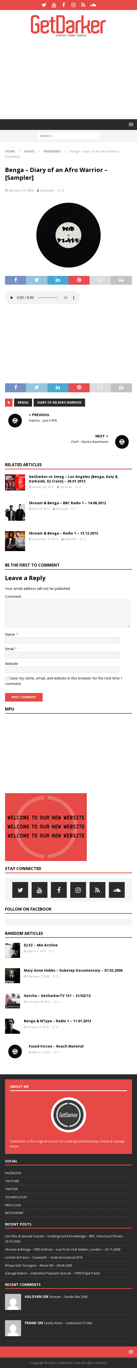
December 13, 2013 (45, 539)
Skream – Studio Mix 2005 (68, 1296)
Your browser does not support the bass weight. (42, 297)
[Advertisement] (71, 78)
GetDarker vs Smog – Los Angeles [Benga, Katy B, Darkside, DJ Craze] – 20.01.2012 (73, 478)
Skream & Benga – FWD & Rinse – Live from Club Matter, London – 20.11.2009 (62, 1249)
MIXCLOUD (13, 1205)
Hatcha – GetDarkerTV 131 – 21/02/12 (57, 995)
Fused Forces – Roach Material (56, 1046)
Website (11, 663)
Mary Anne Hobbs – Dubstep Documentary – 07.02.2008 (73, 970)
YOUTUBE (12, 1181)
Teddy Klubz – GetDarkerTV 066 (68, 1323)
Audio (29, 151)
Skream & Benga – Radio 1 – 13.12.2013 (63, 533)
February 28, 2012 (39, 1001)
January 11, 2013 (38, 1027)
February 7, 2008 (38, 976)
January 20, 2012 (43, 487)
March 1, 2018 (36, 951)
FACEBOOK (13, 1173)
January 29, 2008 (21, 190)
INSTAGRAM (14, 1213)
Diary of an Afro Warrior (59, 402)
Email (10, 648)
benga (23, 402)
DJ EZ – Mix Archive (41, 945)
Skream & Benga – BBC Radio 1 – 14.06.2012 (67, 502)
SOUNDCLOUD (16, 1197)
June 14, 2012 (41, 508)
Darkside (47, 190)
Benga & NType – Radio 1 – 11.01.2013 (57, 1020)
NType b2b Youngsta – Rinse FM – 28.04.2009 (38, 1265)
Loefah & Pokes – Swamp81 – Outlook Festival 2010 (44, 1257)
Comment (13, 596)
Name (10, 634)
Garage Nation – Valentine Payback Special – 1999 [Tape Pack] (52, 1273)
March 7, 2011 (41, 1052)
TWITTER (11, 1189)
